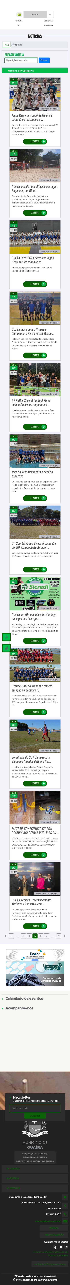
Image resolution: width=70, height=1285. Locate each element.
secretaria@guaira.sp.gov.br (47, 1221)
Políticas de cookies (58, 1255)
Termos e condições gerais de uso (50, 1252)
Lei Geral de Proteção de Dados (50, 1264)
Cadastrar (35, 1115)
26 (59, 936)
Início (6, 44)
